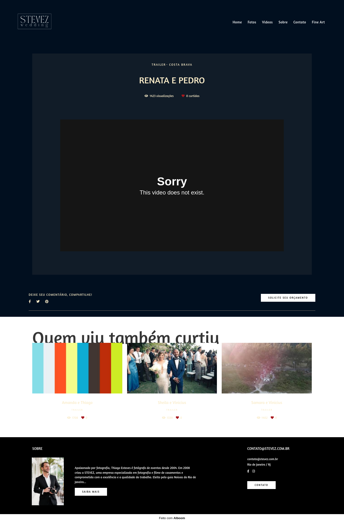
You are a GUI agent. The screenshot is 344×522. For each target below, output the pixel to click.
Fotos (252, 22)
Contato (299, 22)
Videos (267, 22)
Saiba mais (91, 491)
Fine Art (318, 22)
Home (237, 22)
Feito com (172, 518)
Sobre (283, 22)
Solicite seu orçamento (288, 297)
